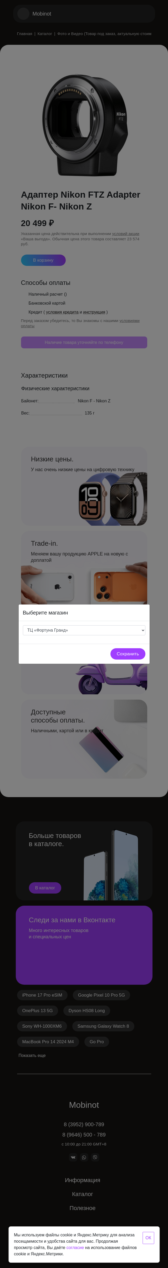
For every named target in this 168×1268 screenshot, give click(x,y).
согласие (75, 1247)
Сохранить (128, 653)
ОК (148, 1238)
